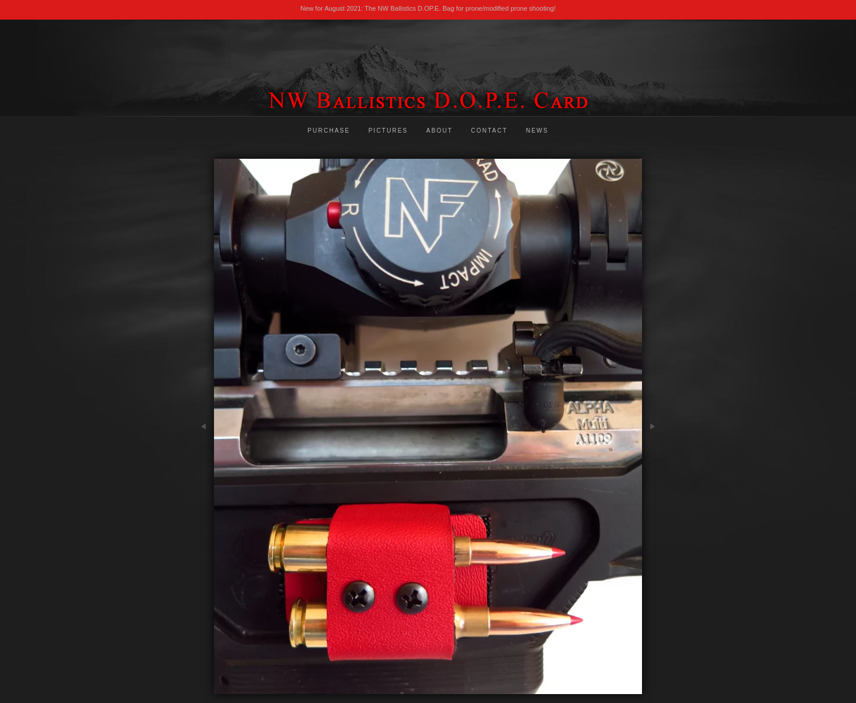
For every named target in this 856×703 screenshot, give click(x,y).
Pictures (388, 130)
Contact (489, 130)
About (439, 130)
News (537, 130)
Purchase (328, 130)
